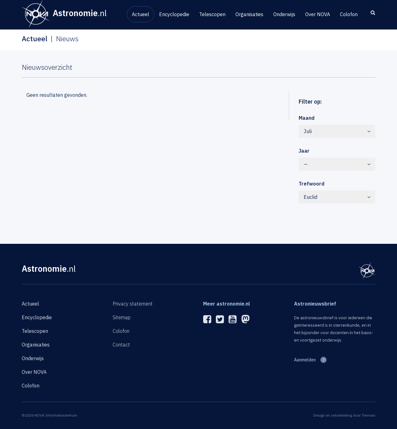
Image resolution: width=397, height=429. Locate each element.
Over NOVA (317, 14)
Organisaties (249, 14)
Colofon (349, 14)
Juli (337, 131)
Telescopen (212, 14)
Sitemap (122, 317)
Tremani (368, 415)
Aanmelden (305, 360)
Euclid (337, 197)
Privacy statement (133, 304)
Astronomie (49, 268)
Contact (121, 345)
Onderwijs (284, 14)
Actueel (140, 14)
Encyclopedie (174, 14)
